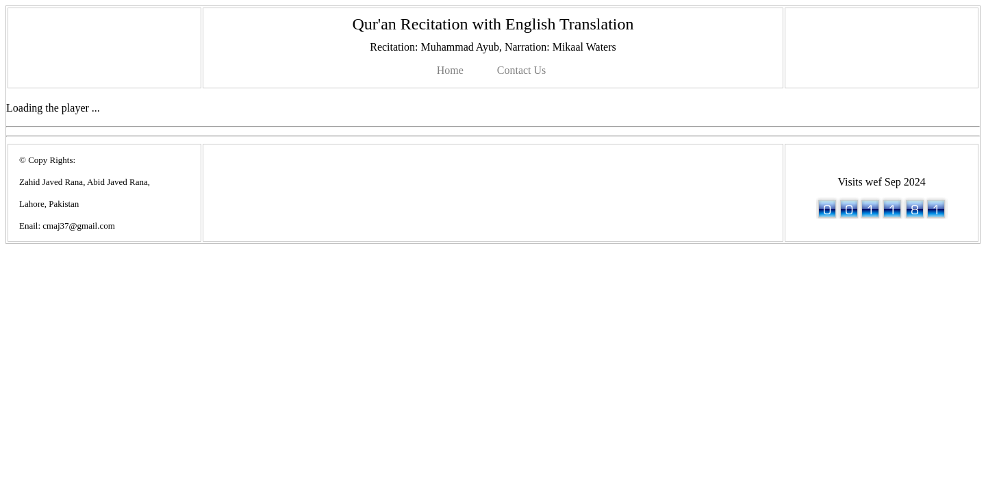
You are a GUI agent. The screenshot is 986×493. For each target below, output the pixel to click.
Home (450, 70)
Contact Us (521, 70)
